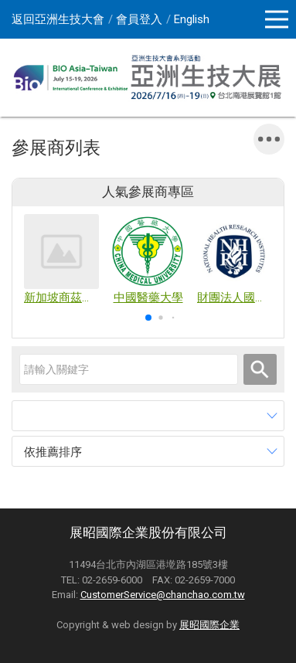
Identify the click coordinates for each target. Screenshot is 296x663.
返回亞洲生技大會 (58, 19)
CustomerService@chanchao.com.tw (162, 594)
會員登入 (139, 19)
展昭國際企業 (209, 625)
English (191, 19)
